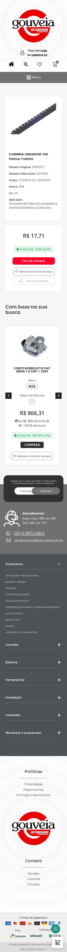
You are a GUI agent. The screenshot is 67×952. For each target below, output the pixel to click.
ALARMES (10, 588)
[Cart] (55, 64)
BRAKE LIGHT (12, 619)
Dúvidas (33, 884)
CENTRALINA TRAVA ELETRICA (22, 575)
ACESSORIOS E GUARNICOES (21, 632)
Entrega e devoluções (34, 795)
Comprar (32, 444)
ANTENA (9, 626)
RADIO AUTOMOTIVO (17, 601)
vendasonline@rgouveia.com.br (38, 540)
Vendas (33, 873)
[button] (26, 65)
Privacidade (33, 784)
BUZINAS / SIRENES (15, 582)
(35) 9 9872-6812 (29, 533)
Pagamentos (33, 789)
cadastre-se (39, 54)
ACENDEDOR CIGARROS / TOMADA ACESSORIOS (32, 607)
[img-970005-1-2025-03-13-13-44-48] (33, 134)
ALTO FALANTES (14, 613)
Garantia (33, 878)
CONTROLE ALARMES (17, 594)
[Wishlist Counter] (39, 64)
